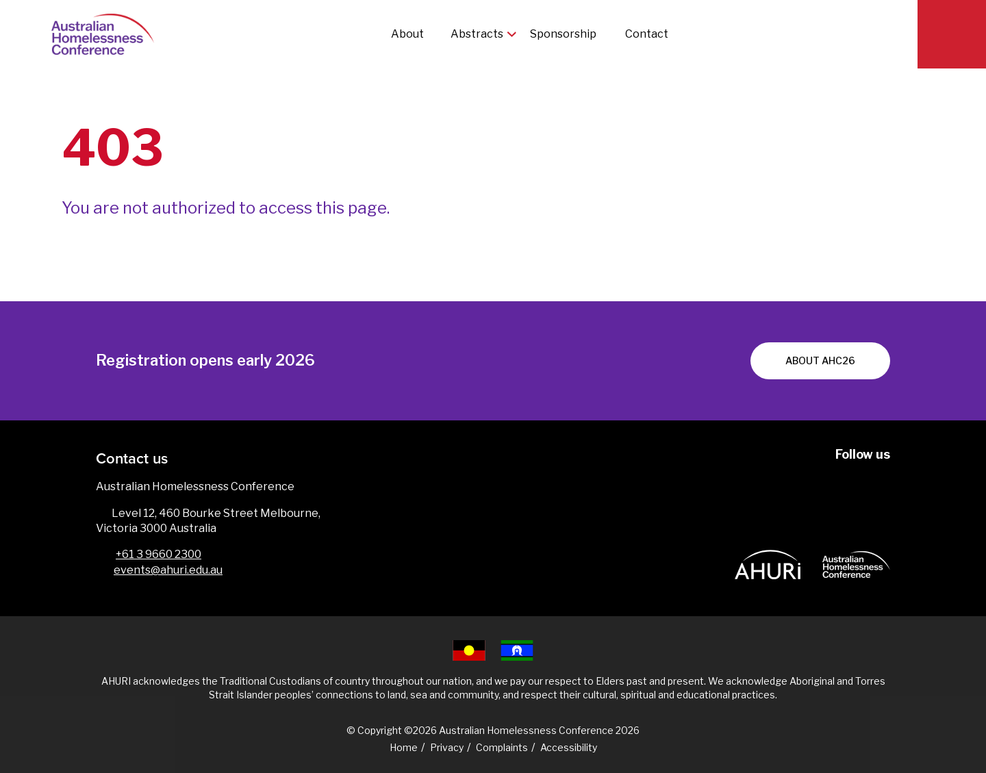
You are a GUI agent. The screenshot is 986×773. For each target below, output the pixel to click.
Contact (646, 33)
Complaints (502, 747)
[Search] (952, 34)
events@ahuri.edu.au (168, 569)
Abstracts (477, 33)
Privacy (447, 747)
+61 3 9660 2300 (158, 554)
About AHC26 (820, 360)
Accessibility (568, 747)
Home (404, 747)
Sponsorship (564, 33)
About (407, 33)
